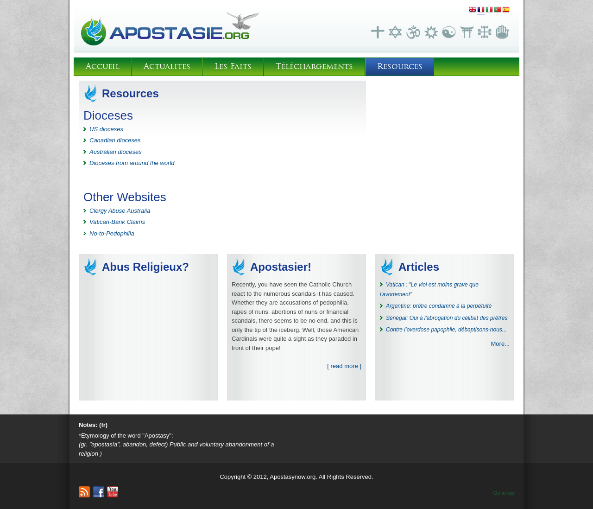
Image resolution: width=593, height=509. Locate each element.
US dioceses (106, 129)
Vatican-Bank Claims (117, 221)
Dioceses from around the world (132, 162)
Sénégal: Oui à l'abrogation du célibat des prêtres (446, 318)
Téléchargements (314, 66)
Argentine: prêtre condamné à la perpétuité (439, 306)
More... (500, 343)
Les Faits (233, 66)
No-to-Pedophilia (111, 233)
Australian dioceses (115, 151)
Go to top (503, 493)
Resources (400, 66)
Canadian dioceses (115, 140)
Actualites (167, 66)
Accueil (103, 66)
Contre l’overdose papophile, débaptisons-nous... (446, 329)
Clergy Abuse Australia (119, 210)
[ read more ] (344, 366)
